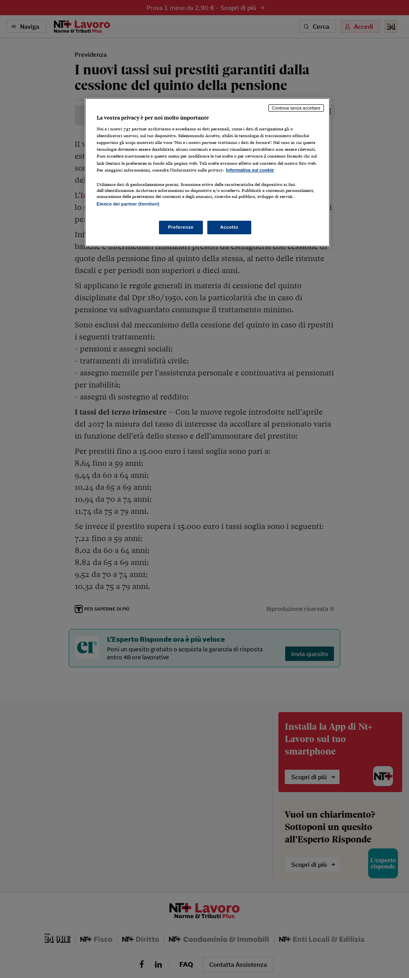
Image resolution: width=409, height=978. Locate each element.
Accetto (229, 227)
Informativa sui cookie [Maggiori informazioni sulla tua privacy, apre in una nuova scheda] (250, 170)
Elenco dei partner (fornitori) (128, 204)
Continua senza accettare (296, 108)
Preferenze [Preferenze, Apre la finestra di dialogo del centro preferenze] (181, 227)
